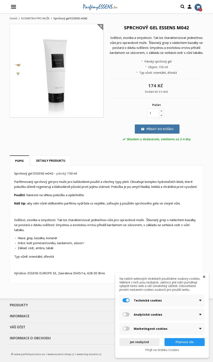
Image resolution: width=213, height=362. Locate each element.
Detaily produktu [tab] (50, 161)
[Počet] (153, 113)
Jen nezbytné (139, 342)
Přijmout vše (185, 342)
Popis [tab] (19, 161)
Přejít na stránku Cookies (162, 350)
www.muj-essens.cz (89, 354)
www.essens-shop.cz (60, 354)
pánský (61, 173)
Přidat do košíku (157, 129)
